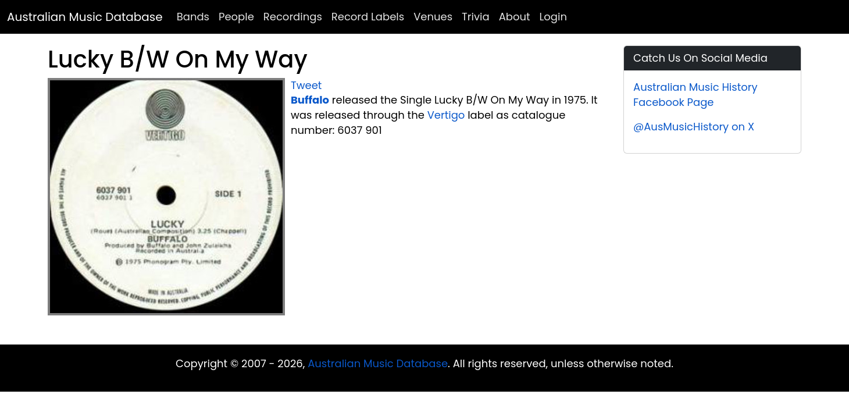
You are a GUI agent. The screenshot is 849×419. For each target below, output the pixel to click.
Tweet (306, 85)
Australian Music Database (85, 17)
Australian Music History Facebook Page (695, 94)
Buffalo (310, 100)
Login (553, 16)
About (514, 16)
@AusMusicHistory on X (693, 126)
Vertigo (446, 115)
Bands (193, 16)
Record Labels (367, 16)
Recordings (292, 16)
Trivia (476, 16)
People (236, 16)
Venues (432, 16)
